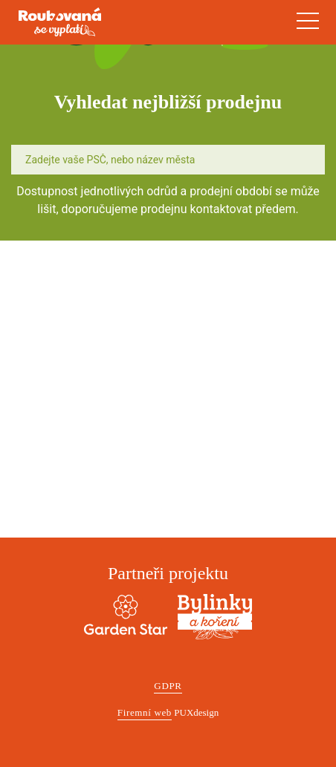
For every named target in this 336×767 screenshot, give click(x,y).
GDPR (167, 685)
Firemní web (144, 712)
